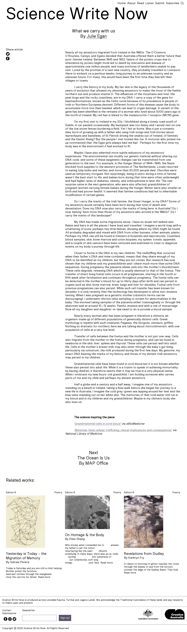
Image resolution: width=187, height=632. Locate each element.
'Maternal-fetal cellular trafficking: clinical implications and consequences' (123, 430)
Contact (6, 610)
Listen (149, 3)
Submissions (9, 613)
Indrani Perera (19, 562)
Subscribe (172, 3)
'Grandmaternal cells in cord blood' (98, 423)
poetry (58, 492)
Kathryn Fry (136, 557)
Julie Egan (97, 36)
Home (121, 3)
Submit (160, 3)
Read (140, 3)
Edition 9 (11, 492)
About (131, 3)
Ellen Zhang (77, 539)
